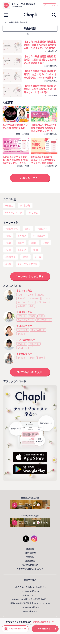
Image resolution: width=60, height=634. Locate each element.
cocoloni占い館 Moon (30, 591)
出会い (22, 250)
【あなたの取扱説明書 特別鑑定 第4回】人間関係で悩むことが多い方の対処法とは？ (40, 59)
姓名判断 (22, 306)
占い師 (27, 205)
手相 (31, 306)
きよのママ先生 (24, 290)
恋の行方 (43, 228)
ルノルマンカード (25, 302)
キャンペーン (15, 212)
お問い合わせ (30, 552)
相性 (21, 242)
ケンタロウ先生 (24, 353)
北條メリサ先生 (24, 312)
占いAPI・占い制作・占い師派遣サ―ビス (30, 599)
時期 (28, 228)
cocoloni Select (30, 611)
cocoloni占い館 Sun (30, 607)
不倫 (9, 264)
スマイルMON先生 (25, 339)
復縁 (34, 242)
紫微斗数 (22, 298)
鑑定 (10, 205)
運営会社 (30, 548)
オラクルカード (44, 302)
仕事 (38, 257)
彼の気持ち (12, 228)
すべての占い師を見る (29, 372)
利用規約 (30, 556)
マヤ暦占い (34, 298)
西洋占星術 (23, 329)
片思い (22, 235)
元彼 (9, 250)
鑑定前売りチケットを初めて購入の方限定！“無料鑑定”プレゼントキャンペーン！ (15, 159)
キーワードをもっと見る (30, 276)
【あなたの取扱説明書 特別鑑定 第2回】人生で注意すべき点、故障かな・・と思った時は (40, 89)
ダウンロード (49, 5)
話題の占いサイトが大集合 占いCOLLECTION (30, 603)
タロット (47, 298)
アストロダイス (24, 347)
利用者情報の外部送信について (30, 568)
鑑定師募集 (30, 560)
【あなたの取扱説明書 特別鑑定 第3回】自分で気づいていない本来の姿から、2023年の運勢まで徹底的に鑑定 (40, 75)
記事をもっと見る (30, 178)
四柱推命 (29, 294)
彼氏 (9, 235)
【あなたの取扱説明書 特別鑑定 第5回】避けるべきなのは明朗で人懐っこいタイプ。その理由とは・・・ (40, 46)
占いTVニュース (30, 595)
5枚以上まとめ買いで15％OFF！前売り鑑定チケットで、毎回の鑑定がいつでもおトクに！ (43, 159)
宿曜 (20, 294)
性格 (26, 257)
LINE (36, 250)
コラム (34, 212)
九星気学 (41, 294)
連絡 (47, 242)
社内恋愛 (11, 257)
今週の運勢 (39, 235)
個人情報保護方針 (30, 564)
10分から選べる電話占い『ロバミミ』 (30, 587)
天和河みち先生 (24, 326)
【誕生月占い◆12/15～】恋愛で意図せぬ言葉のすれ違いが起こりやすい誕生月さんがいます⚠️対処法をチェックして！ (44, 127)
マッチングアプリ (28, 264)
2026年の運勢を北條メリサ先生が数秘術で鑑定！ (15, 126)
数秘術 (32, 316)
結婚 (9, 242)
